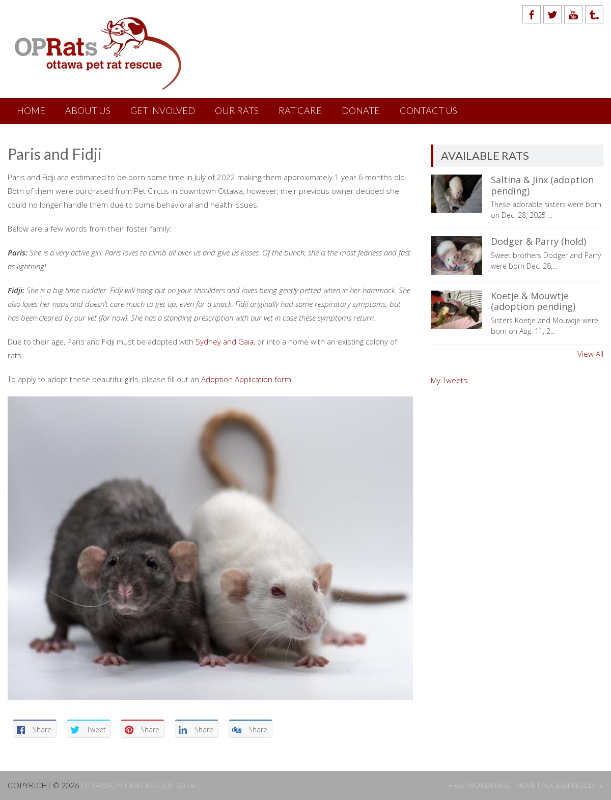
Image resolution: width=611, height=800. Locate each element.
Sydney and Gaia (225, 341)
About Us (87, 110)
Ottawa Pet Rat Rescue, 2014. (138, 785)
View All (590, 354)
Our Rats (237, 110)
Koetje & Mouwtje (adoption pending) (533, 301)
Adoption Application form (246, 379)
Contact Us (428, 110)
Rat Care (300, 110)
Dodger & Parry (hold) (538, 241)
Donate (361, 110)
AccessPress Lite (572, 785)
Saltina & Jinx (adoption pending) (542, 185)
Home (31, 110)
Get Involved (162, 110)
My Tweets (449, 380)
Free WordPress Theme (492, 785)
